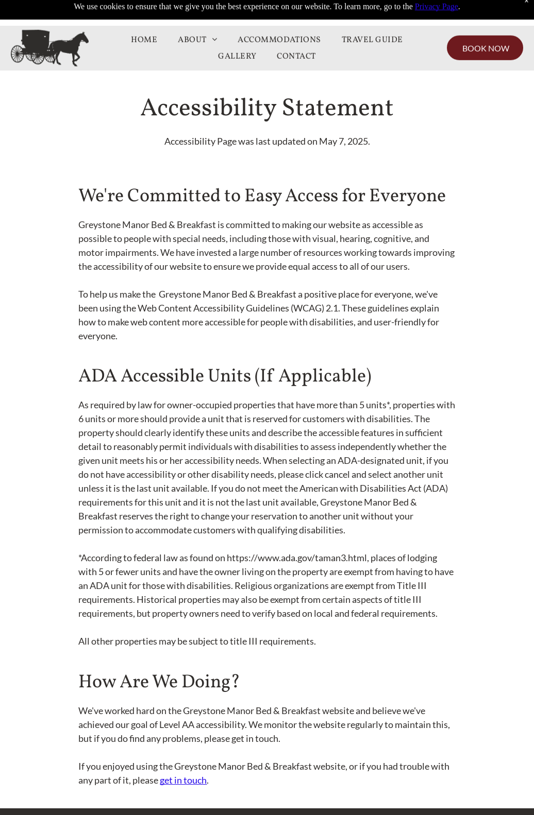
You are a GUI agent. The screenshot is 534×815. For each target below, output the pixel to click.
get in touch (183, 780)
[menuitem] (144, 14)
